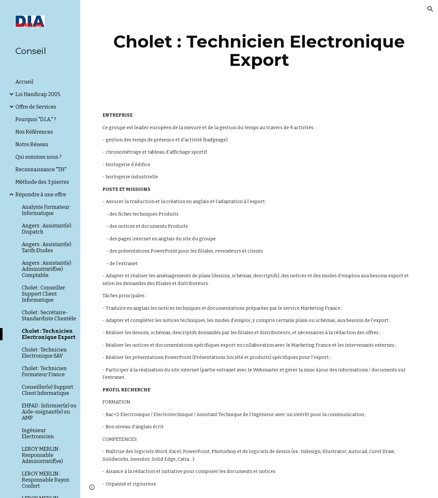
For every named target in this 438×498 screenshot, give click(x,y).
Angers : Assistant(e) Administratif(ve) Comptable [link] (46, 269)
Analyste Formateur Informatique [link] (46, 210)
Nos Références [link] (34, 132)
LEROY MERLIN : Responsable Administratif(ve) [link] (42, 455)
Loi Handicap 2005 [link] (37, 94)
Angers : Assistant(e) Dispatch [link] (46, 229)
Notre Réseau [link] (31, 144)
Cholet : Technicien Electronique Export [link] (48, 334)
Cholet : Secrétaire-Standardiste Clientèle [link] (49, 315)
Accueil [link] (24, 82)
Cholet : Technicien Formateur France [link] (44, 371)
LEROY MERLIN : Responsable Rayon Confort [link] (45, 480)
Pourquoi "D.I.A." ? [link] (35, 119)
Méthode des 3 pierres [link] (42, 182)
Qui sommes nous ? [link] (38, 157)
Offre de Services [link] (35, 107)
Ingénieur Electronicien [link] (38, 433)
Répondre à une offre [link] (40, 194)
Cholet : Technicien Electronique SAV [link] (44, 353)
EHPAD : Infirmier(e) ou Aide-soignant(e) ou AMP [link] (49, 412)
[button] (430, 9)
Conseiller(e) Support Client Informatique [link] (47, 390)
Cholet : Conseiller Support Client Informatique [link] (43, 294)
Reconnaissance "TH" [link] (40, 169)
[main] (259, 51)
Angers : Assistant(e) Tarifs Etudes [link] (46, 247)
